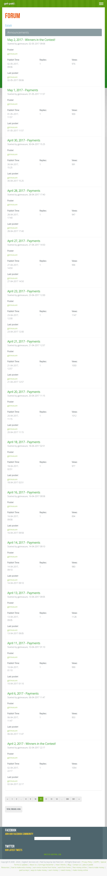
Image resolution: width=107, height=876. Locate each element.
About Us (33, 864)
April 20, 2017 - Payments (23, 392)
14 (57, 799)
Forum (8, 25)
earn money (53, 870)
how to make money (96, 867)
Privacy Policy (87, 862)
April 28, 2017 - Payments (23, 191)
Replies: (43, 59)
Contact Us (77, 864)
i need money (65, 870)
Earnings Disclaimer (46, 864)
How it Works (61, 864)
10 (35, 799)
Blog (69, 864)
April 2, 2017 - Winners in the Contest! (31, 744)
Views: (74, 59)
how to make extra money (21, 867)
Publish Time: (13, 59)
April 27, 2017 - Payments (23, 241)
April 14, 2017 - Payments (23, 543)
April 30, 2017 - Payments (23, 140)
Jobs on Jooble (88, 864)
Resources (5, 867)
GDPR (96, 862)
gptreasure (12, 53)
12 (46, 799)
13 (51, 799)
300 (67, 799)
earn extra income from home (44, 867)
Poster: (10, 49)
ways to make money (39, 870)
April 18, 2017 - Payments (23, 442)
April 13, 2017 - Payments (23, 593)
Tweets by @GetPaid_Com (52, 854)
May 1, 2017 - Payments (22, 90)
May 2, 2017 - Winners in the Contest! (31, 40)
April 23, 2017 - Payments (23, 291)
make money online (80, 870)
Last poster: (12, 73)
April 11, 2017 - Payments (23, 643)
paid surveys (24, 870)
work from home (64, 867)
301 (73, 799)
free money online (80, 867)
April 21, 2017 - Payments (23, 341)
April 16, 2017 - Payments (23, 492)
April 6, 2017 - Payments (23, 693)
